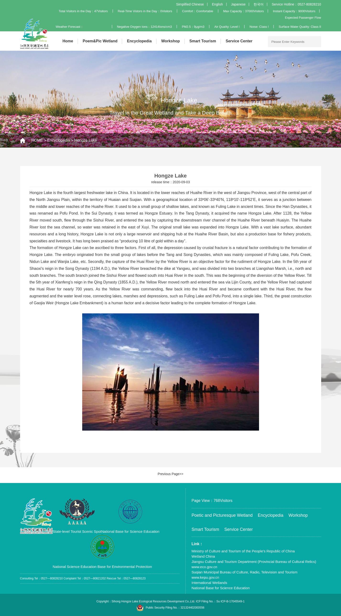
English (217, 4)
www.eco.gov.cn (204, 567)
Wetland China (203, 556)
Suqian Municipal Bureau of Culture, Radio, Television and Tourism (245, 572)
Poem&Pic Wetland (100, 41)
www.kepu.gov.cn (205, 577)
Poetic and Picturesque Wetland (222, 515)
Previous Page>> (170, 474)
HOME (37, 140)
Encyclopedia (139, 41)
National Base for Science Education (221, 588)
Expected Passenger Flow (303, 17)
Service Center (239, 41)
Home (68, 41)
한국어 (259, 4)
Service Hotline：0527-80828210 (296, 4)
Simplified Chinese (190, 4)
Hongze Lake (85, 140)
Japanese (238, 4)
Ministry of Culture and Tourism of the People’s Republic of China (243, 551)
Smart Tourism (202, 41)
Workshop (170, 41)
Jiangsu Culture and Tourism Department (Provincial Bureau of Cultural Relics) (254, 562)
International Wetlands (209, 583)
